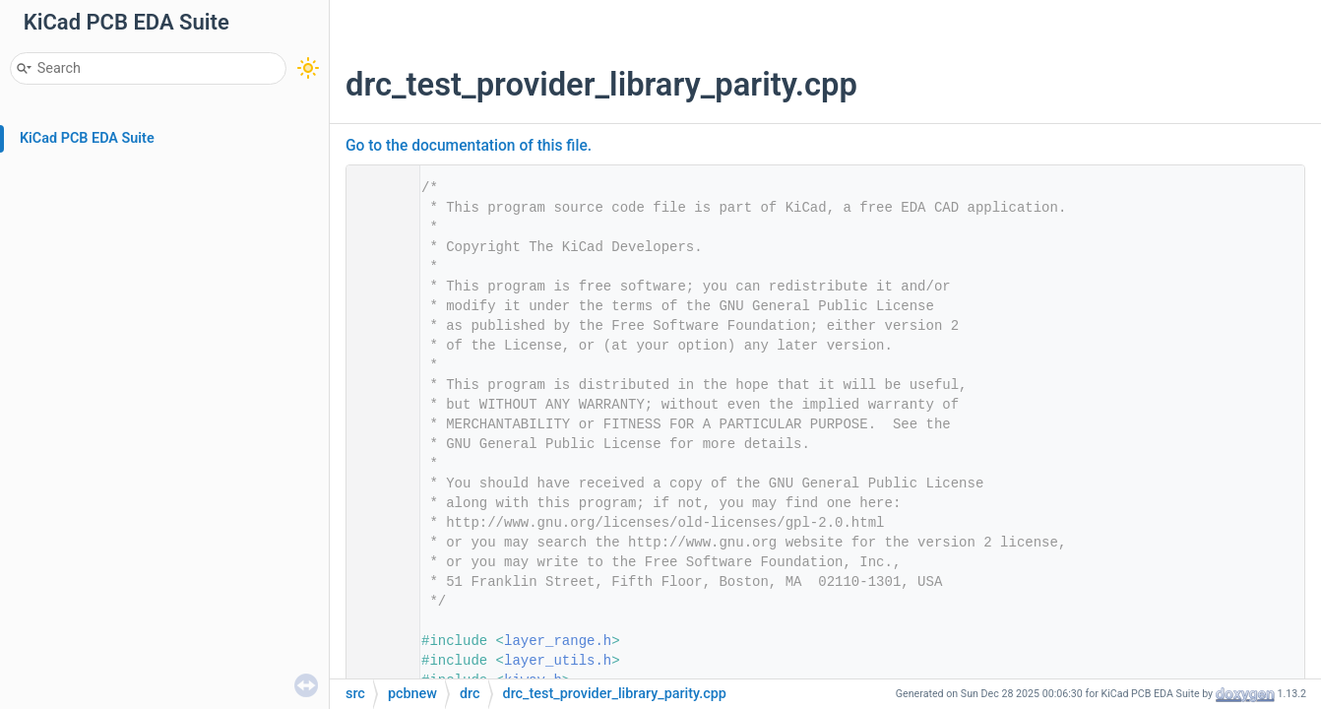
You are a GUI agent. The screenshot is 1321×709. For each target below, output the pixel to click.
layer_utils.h (557, 661)
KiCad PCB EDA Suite (87, 138)
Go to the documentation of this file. (469, 146)
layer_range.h (557, 641)
